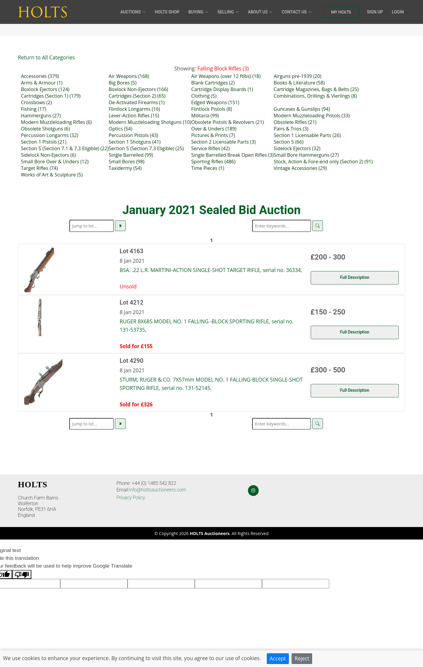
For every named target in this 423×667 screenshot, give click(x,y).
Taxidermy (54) (125, 168)
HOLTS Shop (167, 12)
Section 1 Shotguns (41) (135, 142)
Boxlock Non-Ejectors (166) (138, 89)
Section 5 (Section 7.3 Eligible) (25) (146, 148)
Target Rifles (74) (39, 168)
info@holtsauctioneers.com (157, 490)
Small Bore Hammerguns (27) (306, 155)
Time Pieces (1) (207, 168)
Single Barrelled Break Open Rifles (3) (232, 155)
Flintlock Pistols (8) (211, 109)
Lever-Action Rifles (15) (134, 115)
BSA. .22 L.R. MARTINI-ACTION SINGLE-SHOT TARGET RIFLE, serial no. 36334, (211, 269)
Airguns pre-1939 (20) (297, 76)
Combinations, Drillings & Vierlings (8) (315, 96)
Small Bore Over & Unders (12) (55, 161)
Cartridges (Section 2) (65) (137, 96)
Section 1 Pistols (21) (43, 142)
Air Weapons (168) (129, 76)
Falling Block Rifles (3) (223, 68)
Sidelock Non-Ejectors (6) (48, 155)
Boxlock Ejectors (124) (45, 89)
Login (398, 12)
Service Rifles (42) (210, 148)
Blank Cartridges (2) (213, 82)
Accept (278, 658)
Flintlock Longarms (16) (134, 109)
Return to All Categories (46, 57)
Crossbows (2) (36, 102)
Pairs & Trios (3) (291, 128)
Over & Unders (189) (213, 128)
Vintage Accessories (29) (300, 168)
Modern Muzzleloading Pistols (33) (312, 115)
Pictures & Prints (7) (213, 135)
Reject (302, 658)
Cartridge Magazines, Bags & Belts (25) (316, 89)
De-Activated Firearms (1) (137, 102)
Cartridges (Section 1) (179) (50, 96)
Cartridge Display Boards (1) (222, 89)
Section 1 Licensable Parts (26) (307, 135)
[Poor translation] (21, 574)
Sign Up (375, 12)
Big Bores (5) (123, 82)
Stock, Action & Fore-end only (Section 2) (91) (323, 161)
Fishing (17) (33, 109)
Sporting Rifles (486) (213, 161)
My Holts (341, 12)
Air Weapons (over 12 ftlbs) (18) (225, 76)
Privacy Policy (131, 497)
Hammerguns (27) (41, 115)
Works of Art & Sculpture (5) (51, 174)
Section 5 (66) (289, 142)
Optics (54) (120, 128)
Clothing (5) (204, 96)
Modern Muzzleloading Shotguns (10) (150, 122)
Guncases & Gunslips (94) (302, 109)
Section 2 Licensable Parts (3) (223, 142)
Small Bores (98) (127, 161)
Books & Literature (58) (299, 82)
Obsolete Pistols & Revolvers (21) (227, 122)
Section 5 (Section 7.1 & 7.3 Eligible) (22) (65, 148)
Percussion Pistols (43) (133, 135)
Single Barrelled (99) (131, 155)
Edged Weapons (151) (215, 102)
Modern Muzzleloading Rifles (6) (56, 122)
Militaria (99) (205, 115)
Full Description (354, 277)
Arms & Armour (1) (41, 82)
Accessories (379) (40, 76)
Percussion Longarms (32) (49, 135)
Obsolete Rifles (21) (295, 122)
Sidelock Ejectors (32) (297, 148)
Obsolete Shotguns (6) (45, 128)
